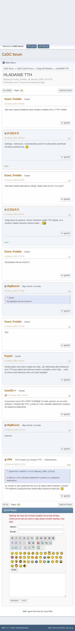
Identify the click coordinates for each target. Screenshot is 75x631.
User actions (65, 90)
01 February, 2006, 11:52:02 (17, 395)
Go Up (5, 505)
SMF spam (27, 611)
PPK (9, 459)
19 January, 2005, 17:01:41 (14, 256)
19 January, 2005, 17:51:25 (14, 326)
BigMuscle (13, 286)
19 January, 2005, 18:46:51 (14, 361)
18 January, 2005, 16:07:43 (14, 138)
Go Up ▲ (70, 628)
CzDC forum (12, 54)
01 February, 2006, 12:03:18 (14, 430)
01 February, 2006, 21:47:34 (14, 464)
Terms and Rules (59, 628)
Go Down (7, 90)
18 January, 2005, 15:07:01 (14, 104)
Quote (65, 123)
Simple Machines (22, 628)
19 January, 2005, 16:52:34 (14, 214)
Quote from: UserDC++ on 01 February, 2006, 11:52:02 (32, 471)
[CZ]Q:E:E (13, 133)
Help (49, 628)
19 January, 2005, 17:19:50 (14, 291)
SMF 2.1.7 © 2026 (8, 628)
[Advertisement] (37, 21)
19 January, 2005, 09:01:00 (14, 180)
